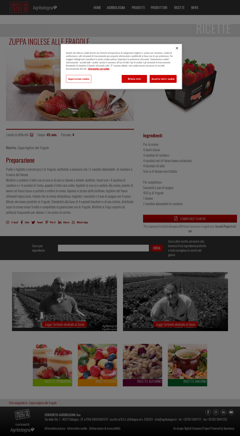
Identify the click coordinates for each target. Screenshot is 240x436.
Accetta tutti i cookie (163, 78)
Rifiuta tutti (134, 78)
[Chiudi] (177, 48)
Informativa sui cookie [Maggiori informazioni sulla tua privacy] (98, 68)
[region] (121, 66)
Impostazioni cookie (78, 78)
